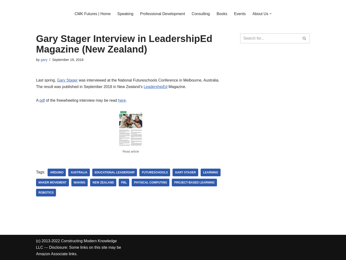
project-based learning (194, 182)
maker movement (52, 182)
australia (79, 172)
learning (210, 172)
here (122, 100)
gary (44, 60)
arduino (56, 172)
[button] (271, 14)
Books (221, 14)
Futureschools (155, 172)
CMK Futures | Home (92, 14)
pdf (42, 100)
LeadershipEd (155, 87)
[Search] (269, 38)
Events (240, 14)
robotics (46, 192)
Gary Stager (67, 80)
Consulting (201, 14)
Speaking (125, 14)
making (80, 182)
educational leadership (115, 172)
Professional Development (162, 14)
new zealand (103, 182)
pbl (124, 182)
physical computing (150, 182)
